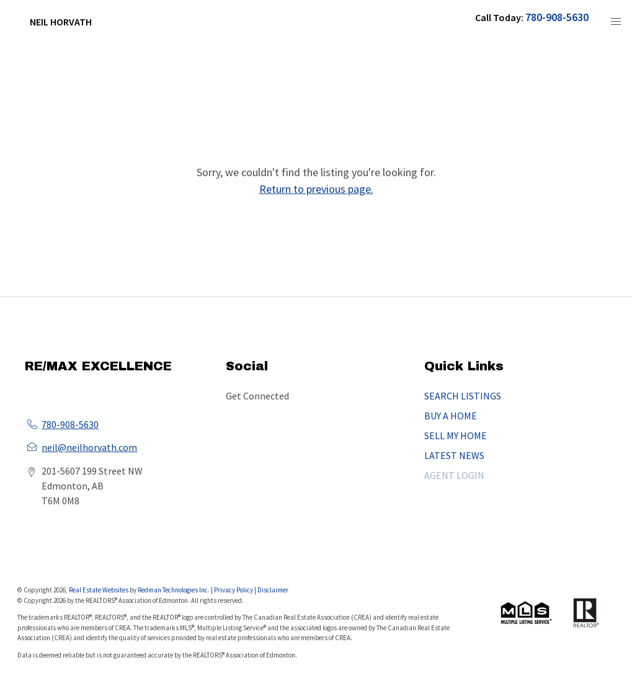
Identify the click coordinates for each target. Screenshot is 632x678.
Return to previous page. (316, 189)
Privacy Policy (233, 590)
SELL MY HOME (455, 435)
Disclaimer (272, 590)
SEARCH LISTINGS (462, 396)
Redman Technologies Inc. (174, 590)
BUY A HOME (450, 415)
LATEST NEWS (454, 455)
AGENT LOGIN (454, 475)
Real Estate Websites (99, 590)
